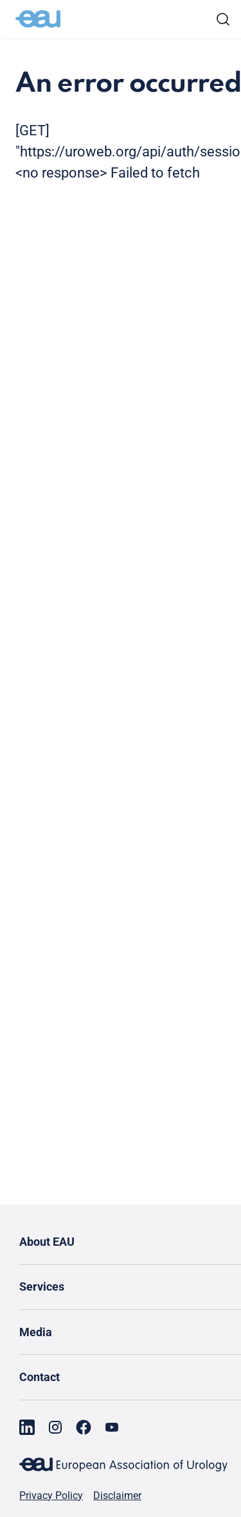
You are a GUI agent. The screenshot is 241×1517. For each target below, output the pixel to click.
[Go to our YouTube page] (112, 1427)
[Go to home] (37, 19)
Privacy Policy (51, 1496)
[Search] (223, 19)
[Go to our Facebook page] (83, 1427)
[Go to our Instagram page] (55, 1427)
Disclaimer (117, 1496)
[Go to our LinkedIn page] (27, 1427)
